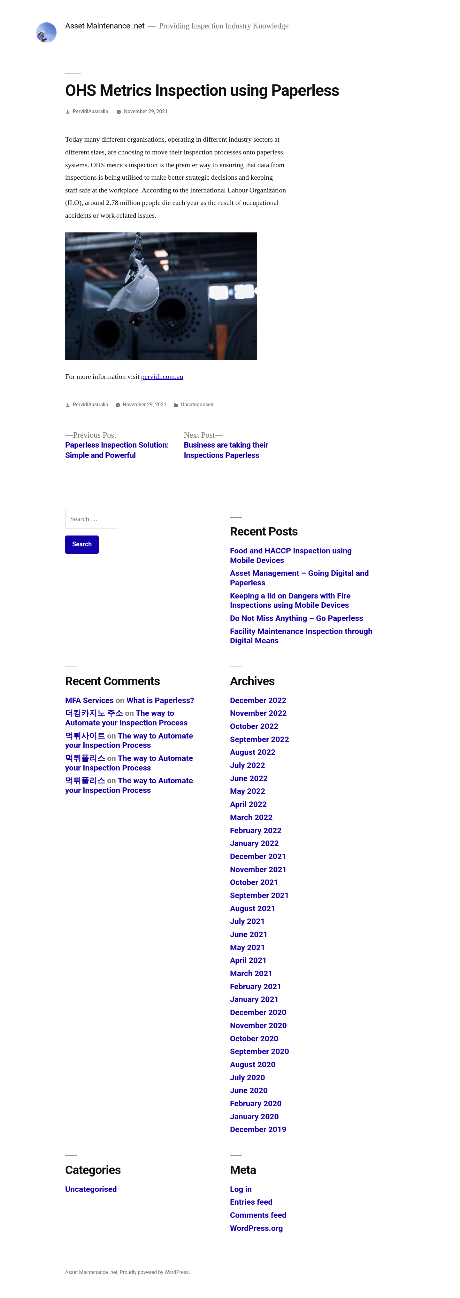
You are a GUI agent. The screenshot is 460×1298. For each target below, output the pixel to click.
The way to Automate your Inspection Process (126, 717)
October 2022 (254, 726)
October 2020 (254, 1038)
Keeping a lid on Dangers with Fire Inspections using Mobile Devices (290, 600)
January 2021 (254, 999)
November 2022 (258, 713)
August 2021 (252, 908)
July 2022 (247, 765)
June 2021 (249, 934)
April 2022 (248, 804)
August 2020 (252, 1064)
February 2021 (255, 986)
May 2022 (247, 791)
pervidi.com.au (162, 376)
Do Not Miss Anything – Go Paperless (296, 618)
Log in (241, 1189)
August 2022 (252, 752)
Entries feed (251, 1202)
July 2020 (247, 1077)
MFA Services (89, 700)
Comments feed (258, 1215)
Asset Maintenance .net (105, 25)
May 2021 (247, 947)
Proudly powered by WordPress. (155, 1272)
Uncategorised (197, 405)
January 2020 (254, 1116)
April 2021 (248, 960)
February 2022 (255, 830)
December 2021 (258, 856)
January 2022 (254, 843)
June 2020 (249, 1090)
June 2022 (249, 778)
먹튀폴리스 (85, 758)
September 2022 (259, 739)
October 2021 (254, 882)
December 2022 (258, 700)
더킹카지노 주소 (94, 713)
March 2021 (251, 973)
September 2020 (259, 1051)
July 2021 (247, 921)
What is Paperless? (160, 700)
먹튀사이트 (85, 735)
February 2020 (255, 1103)
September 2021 (259, 895)
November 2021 (258, 869)
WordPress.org (256, 1228)
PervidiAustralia (90, 111)
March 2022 (251, 817)
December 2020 (258, 1012)
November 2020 (258, 1025)
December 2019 (258, 1129)
